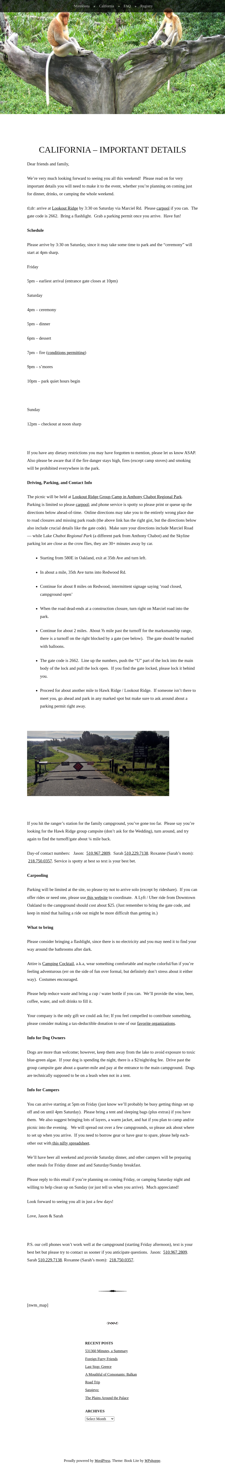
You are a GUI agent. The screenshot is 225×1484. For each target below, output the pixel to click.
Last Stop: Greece (98, 1367)
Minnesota (81, 6)
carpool (162, 208)
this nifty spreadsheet (70, 1143)
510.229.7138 (136, 853)
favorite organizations (156, 1023)
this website (97, 897)
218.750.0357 (40, 861)
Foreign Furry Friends (101, 1359)
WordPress (102, 1461)
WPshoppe (152, 1461)
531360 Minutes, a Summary (106, 1351)
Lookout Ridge (65, 208)
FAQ (127, 6)
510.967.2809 (98, 853)
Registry (146, 6)
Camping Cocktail (58, 963)
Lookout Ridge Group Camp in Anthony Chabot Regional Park (127, 496)
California (106, 6)
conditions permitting (66, 352)
